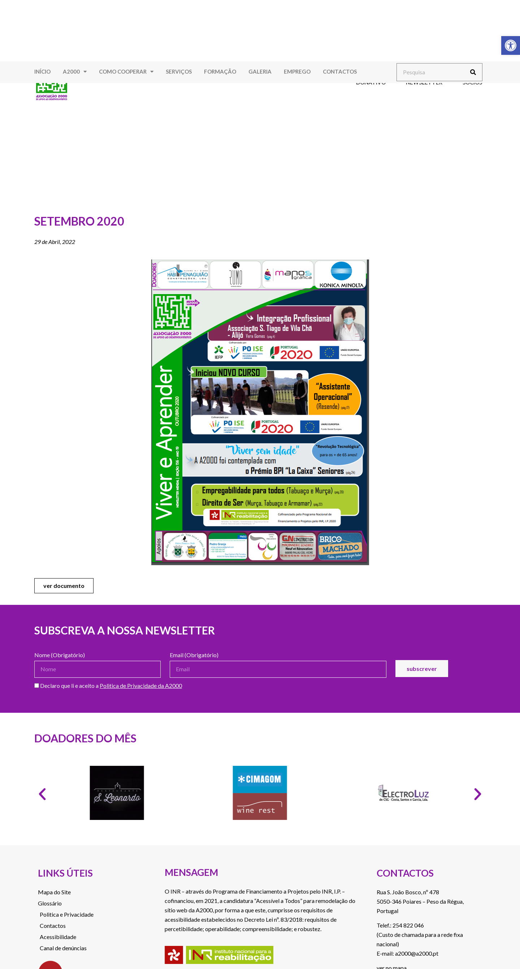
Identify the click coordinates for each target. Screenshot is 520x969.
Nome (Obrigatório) (59, 655)
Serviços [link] (179, 71)
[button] (42, 794)
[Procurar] (473, 72)
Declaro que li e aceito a (108, 686)
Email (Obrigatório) (194, 655)
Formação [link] (220, 71)
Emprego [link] (297, 71)
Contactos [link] (340, 71)
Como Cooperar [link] (126, 71)
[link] (510, 45)
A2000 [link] (75, 71)
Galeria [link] (260, 71)
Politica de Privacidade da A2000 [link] (141, 685)
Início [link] (42, 71)
